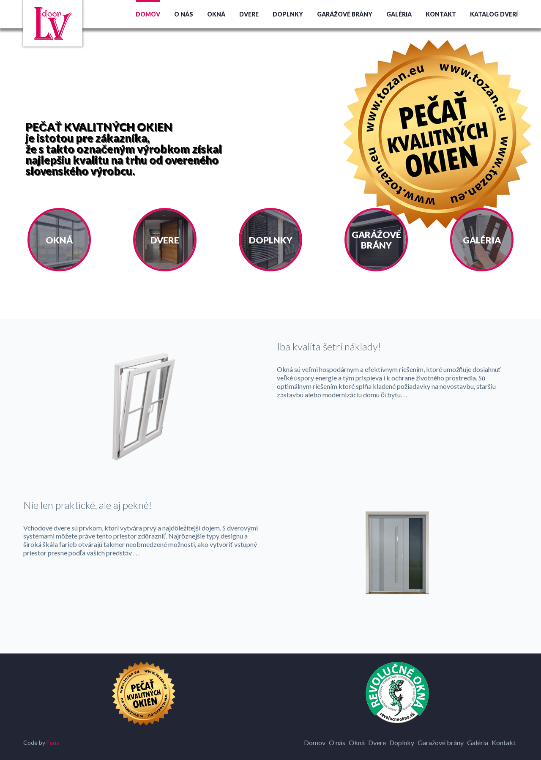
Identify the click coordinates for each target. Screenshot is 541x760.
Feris (52, 742)
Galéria (399, 14)
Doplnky (288, 14)
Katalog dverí (494, 14)
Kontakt (441, 14)
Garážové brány (344, 14)
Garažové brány (441, 742)
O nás (183, 14)
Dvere (249, 14)
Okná (216, 14)
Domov (148, 14)
